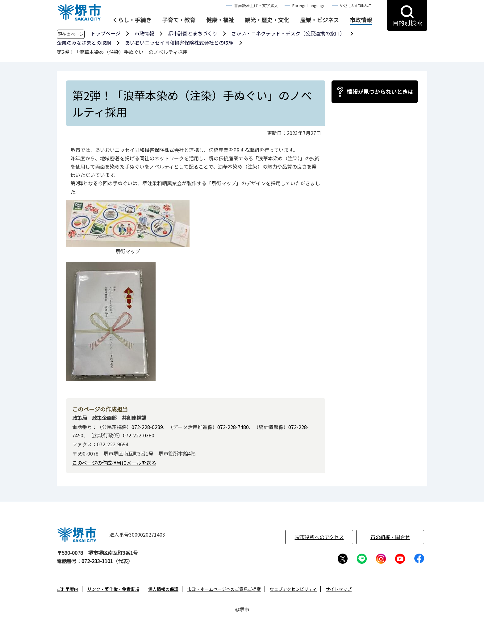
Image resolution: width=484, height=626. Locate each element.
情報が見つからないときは (380, 92)
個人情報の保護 (163, 589)
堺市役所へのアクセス (319, 537)
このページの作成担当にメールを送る (114, 462)
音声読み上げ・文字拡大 (256, 5)
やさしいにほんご (356, 5)
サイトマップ (339, 589)
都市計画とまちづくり (192, 33)
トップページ (105, 33)
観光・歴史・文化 (267, 20)
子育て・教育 (178, 20)
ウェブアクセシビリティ (293, 589)
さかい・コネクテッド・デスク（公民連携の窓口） (288, 33)
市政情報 (361, 20)
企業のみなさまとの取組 (84, 42)
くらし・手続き (131, 20)
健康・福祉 (220, 20)
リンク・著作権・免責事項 (113, 589)
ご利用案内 (67, 589)
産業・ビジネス (319, 20)
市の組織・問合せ (390, 537)
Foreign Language (309, 5)
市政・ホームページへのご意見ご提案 (224, 589)
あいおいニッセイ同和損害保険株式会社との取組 (179, 42)
